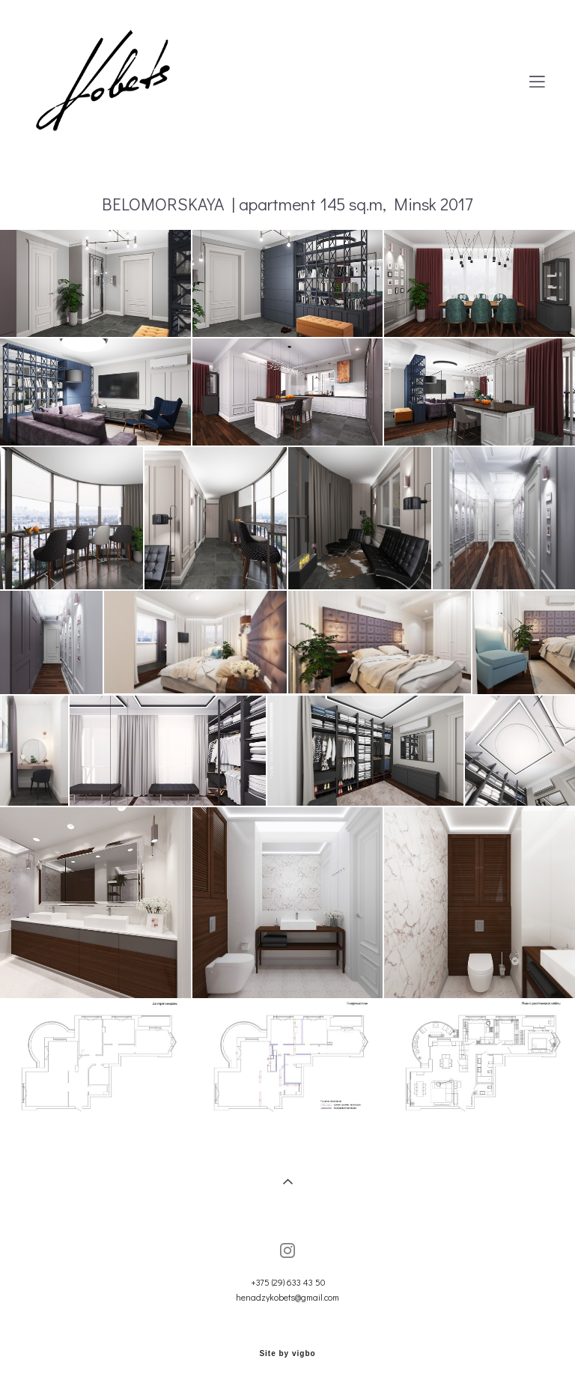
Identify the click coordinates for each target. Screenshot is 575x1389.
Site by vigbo (287, 1354)
